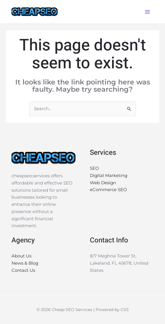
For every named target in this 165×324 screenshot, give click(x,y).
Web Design (103, 182)
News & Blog (25, 263)
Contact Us (23, 270)
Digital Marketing (108, 175)
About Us (21, 256)
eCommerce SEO (108, 189)
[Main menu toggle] (147, 11)
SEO (94, 168)
